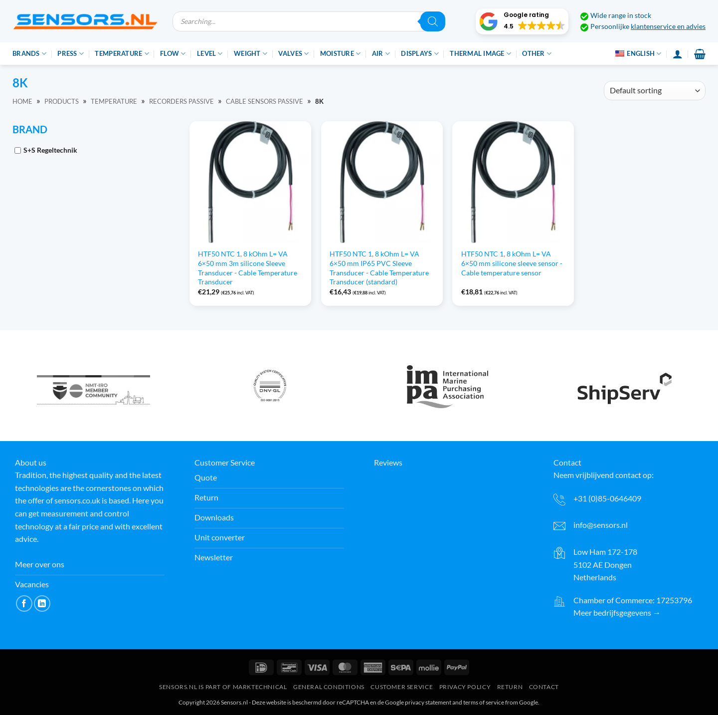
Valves (293, 53)
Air (381, 53)
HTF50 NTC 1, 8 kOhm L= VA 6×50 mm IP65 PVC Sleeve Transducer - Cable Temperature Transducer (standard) (379, 267)
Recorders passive (181, 101)
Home (22, 101)
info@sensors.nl (600, 524)
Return (510, 687)
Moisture (340, 53)
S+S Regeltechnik (50, 150)
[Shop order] (655, 90)
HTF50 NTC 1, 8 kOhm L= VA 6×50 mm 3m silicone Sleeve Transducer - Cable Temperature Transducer (247, 267)
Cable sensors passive (264, 101)
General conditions (328, 687)
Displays (420, 53)
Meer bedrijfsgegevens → (617, 612)
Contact (544, 687)
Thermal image (480, 53)
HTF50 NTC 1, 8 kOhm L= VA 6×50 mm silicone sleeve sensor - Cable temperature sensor (511, 262)
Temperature (122, 53)
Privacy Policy (465, 687)
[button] (522, 21)
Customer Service (401, 687)
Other (536, 53)
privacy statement (428, 702)
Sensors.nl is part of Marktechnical (223, 687)
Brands (29, 53)
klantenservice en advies (668, 26)
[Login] (678, 54)
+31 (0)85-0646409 (607, 498)
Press (70, 53)
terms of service (483, 702)
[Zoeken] (432, 21)
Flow (172, 53)
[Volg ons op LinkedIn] (42, 603)
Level (210, 53)
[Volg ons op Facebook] (24, 603)
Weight (250, 53)
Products (61, 101)
